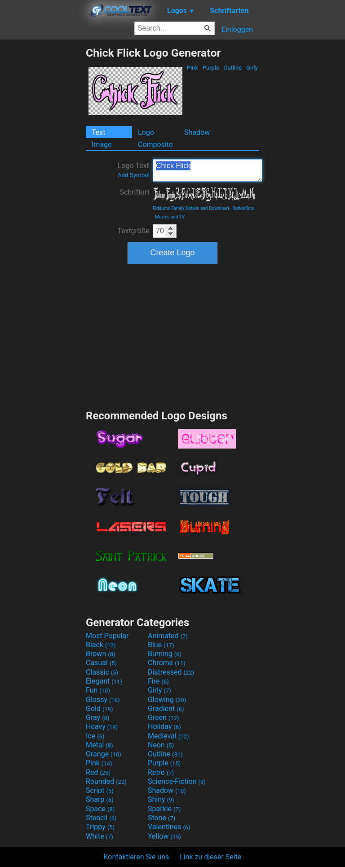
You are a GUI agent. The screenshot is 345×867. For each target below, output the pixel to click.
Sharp (100, 799)
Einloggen (237, 29)
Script (100, 790)
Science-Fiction (177, 781)
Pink (193, 67)
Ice (95, 736)
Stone (161, 818)
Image (102, 144)
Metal (99, 745)
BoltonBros (243, 208)
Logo (146, 132)
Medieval (168, 736)
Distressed (171, 672)
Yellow (164, 836)
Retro (161, 772)
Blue (161, 644)
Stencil (101, 818)
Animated (168, 635)
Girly (252, 67)
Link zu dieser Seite (210, 857)
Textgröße (133, 231)
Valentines (169, 827)
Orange (103, 754)
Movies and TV (170, 216)
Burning (164, 653)
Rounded (106, 781)
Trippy (100, 827)
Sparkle (164, 809)
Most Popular (107, 635)
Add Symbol (134, 175)
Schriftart (134, 192)
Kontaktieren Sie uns (136, 857)
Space (100, 809)
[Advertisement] (43, 181)
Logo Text (134, 169)
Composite (155, 144)
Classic (102, 672)
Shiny (161, 799)
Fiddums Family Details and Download (191, 208)
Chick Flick (207, 170)
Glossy (103, 699)
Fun (98, 690)
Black (101, 644)
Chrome (167, 662)
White (99, 836)
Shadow (197, 132)
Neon (161, 745)
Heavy (102, 726)
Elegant (104, 681)
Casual (101, 662)
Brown (100, 653)
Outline (232, 67)
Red (98, 772)
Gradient (166, 708)
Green (163, 717)
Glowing (167, 699)
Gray (97, 717)
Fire (158, 681)
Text (98, 132)
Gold (99, 708)
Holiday (164, 726)
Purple (211, 67)
